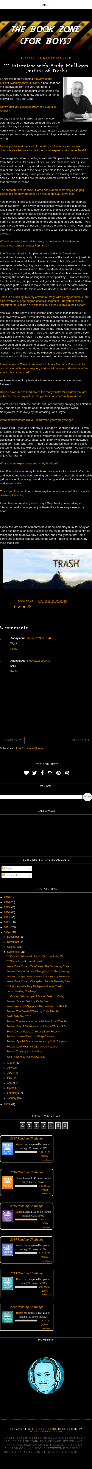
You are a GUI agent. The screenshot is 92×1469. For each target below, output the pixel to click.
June (10, 1073)
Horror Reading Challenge (21, 991)
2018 (7, 897)
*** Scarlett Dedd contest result (24, 961)
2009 (7, 1104)
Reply (13, 648)
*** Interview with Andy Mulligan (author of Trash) (34, 986)
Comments (10, 875)
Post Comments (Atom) (29, 748)
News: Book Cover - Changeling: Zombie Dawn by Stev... (39, 981)
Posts (7, 868)
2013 (7, 917)
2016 (7, 902)
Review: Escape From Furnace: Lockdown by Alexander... (39, 976)
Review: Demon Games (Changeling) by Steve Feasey (37, 971)
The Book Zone (44, 1429)
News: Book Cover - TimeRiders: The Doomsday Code (37, 966)
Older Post (81, 740)
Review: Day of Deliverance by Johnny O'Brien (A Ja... (37, 1026)
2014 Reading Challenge (26, 1239)
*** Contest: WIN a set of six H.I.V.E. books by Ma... (35, 956)
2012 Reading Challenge (26, 1307)
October (12, 946)
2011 (7, 927)
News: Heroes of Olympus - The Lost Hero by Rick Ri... (38, 1006)
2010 (7, 932)
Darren (19, 1144)
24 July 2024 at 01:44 (39, 638)
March (11, 1088)
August (11, 1062)
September (13, 951)
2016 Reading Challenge (26, 1172)
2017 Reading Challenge (26, 1138)
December (13, 936)
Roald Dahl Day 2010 (18, 1016)
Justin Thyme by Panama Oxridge (25, 1056)
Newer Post (12, 740)
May (10, 1077)
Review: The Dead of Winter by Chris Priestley (33, 1011)
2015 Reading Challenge (26, 1206)
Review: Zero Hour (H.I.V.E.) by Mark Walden (32, 1046)
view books (46, 1160)
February (12, 1092)
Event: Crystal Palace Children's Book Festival (32, 1031)
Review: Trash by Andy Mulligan (24, 1051)
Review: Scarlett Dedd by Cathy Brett (27, 1001)
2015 (7, 907)
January (12, 1098)
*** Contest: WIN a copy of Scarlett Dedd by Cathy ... (36, 996)
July (9, 1067)
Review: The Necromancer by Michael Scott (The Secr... (38, 1021)
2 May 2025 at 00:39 (38, 660)
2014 (7, 912)
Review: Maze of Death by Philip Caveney (30, 1036)
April (10, 1083)
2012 (7, 922)
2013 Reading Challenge (26, 1273)
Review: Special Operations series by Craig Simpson (36, 1041)
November (13, 941)
